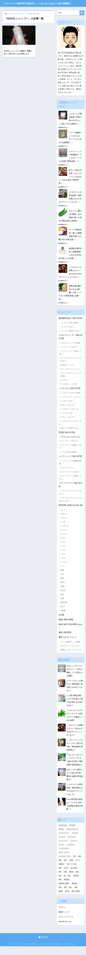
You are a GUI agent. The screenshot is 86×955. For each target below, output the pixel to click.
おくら (63, 517)
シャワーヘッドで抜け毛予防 (70, 463)
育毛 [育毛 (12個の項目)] (69, 884)
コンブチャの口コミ (68, 333)
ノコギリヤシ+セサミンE (70, 416)
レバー (63, 573)
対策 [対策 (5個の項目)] (60, 876)
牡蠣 (62, 593)
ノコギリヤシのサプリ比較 (70, 400)
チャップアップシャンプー (70, 376)
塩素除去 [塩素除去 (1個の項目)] (61, 872)
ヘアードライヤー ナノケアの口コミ (70, 499)
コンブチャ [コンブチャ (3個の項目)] (75, 841)
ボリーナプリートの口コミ (70, 479)
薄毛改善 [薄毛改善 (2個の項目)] (74, 892)
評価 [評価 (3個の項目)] (60, 896)
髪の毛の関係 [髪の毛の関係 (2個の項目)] (76, 899)
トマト (63, 557)
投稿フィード (64, 921)
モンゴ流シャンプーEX (69, 391)
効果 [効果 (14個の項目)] (65, 869)
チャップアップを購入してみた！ (70, 453)
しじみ (63, 529)
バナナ (63, 561)
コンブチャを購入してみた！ (71, 337)
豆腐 (62, 605)
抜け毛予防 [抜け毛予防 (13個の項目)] (74, 876)
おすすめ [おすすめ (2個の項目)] (61, 838)
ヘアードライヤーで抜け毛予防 (70, 491)
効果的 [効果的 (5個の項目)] (71, 869)
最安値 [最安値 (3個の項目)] (71, 880)
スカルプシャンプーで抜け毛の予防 (70, 343)
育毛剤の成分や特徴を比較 (70, 444)
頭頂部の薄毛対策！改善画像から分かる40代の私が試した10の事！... (70, 260)
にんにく (64, 541)
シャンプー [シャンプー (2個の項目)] (73, 849)
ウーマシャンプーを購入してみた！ (70, 359)
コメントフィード (66, 925)
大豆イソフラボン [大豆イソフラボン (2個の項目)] (72, 872)
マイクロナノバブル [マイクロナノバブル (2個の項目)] (64, 865)
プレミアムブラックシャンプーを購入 (70, 381)
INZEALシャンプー (67, 372)
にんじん (64, 537)
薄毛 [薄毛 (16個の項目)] (60, 888)
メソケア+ (64, 387)
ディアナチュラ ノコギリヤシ (71, 404)
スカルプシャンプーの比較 (70, 350)
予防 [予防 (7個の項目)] (74, 865)
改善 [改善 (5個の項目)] (65, 880)
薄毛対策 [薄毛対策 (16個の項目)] (66, 888)
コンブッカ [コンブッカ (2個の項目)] (62, 845)
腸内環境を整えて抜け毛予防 (70, 325)
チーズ (63, 553)
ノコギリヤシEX (66, 408)
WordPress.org (65, 930)
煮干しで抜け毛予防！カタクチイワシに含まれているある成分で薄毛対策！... (70, 182)
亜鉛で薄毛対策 (65, 640)
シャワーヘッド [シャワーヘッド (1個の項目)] (63, 849)
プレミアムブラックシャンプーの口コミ (70, 366)
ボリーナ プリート (67, 475)
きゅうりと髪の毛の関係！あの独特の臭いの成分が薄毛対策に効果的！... (70, 222)
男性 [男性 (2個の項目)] (60, 884)
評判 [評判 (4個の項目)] (65, 896)
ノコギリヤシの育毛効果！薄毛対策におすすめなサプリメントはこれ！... (70, 203)
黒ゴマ (63, 613)
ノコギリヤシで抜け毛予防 (69, 395)
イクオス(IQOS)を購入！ (70, 459)
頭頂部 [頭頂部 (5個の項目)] (61, 899)
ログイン (62, 916)
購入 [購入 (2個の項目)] (70, 896)
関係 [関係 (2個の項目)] (76, 896)
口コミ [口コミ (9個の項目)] (78, 869)
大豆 (62, 581)
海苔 (62, 585)
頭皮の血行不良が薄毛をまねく (70, 633)
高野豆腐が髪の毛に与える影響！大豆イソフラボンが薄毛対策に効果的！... (70, 299)
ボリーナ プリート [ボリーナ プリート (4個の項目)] (64, 861)
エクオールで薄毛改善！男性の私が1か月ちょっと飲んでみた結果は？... (70, 124)
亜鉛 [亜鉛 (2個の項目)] (79, 865)
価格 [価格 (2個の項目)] (60, 869)
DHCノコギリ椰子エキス (70, 435)
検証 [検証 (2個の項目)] (77, 880)
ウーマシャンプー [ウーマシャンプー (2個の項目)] (64, 841)
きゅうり (64, 525)
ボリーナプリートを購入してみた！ (70, 484)
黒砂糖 (63, 617)
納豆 (62, 601)
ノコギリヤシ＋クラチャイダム (70, 429)
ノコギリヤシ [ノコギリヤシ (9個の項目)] (70, 853)
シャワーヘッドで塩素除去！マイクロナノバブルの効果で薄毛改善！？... (70, 162)
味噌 (62, 577)
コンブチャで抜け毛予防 (69, 329)
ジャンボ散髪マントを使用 (70, 649)
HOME (43, 946)
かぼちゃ (64, 521)
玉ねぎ (63, 597)
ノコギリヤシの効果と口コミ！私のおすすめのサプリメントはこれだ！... (70, 279)
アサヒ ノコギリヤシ (68, 424)
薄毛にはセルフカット (68, 644)
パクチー (64, 565)
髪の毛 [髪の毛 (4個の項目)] (67, 899)
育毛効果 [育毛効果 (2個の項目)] (76, 884)
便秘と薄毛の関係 (66, 627)
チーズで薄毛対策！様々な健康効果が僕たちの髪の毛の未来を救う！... (70, 241)
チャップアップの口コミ (69, 448)
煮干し (63, 589)
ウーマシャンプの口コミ (69, 354)
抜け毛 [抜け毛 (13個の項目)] (66, 876)
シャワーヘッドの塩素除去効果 (70, 469)
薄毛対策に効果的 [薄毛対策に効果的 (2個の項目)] (64, 892)
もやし (63, 545)
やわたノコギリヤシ (68, 412)
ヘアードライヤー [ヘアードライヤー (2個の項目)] (64, 857)
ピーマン (64, 569)
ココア (63, 549)
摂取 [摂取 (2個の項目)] (60, 880)
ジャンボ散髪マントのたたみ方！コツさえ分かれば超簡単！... (70, 143)
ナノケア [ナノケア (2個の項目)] (61, 853)
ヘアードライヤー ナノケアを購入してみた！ (70, 506)
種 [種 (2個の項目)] (64, 884)
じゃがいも (65, 533)
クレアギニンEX (66, 420)
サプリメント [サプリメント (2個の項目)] (72, 845)
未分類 (61, 622)
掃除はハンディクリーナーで (71, 657)
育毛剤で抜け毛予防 (67, 439)
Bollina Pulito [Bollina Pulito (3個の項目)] (63, 834)
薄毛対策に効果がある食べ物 (70, 512)
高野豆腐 (64, 609)
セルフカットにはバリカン (70, 653)
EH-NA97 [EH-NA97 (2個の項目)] (72, 834)
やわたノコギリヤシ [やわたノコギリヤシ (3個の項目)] (72, 838)
